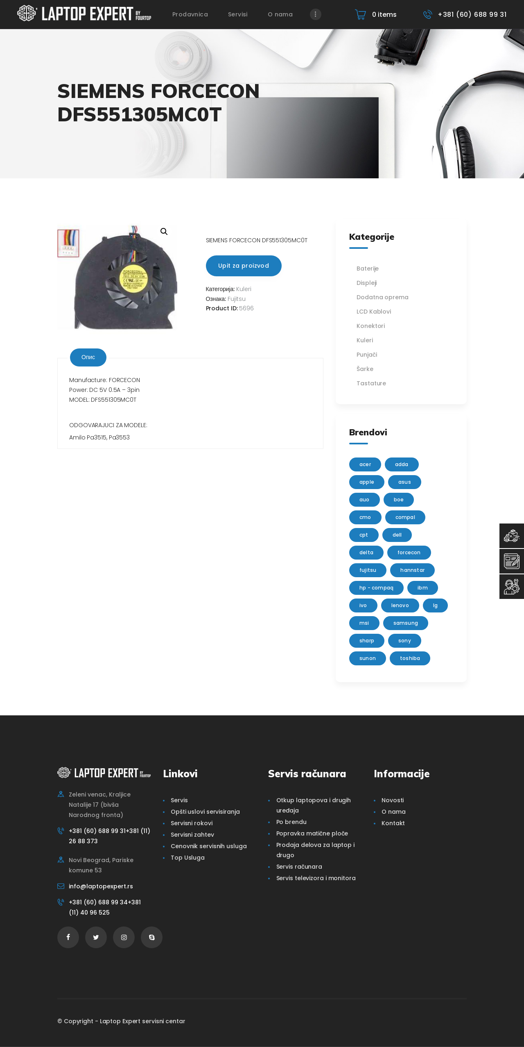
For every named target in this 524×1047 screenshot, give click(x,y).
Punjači (367, 355)
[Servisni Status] (511, 586)
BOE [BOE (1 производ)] (399, 499)
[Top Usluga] (511, 536)
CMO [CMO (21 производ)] (365, 517)
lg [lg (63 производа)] (435, 605)
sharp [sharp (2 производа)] (366, 640)
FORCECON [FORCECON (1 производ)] (409, 552)
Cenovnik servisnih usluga (209, 846)
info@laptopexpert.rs (101, 886)
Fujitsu (237, 299)
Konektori (371, 326)
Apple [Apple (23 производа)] (366, 481)
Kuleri (243, 289)
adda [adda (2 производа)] (402, 464)
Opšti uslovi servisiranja (205, 812)
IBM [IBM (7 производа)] (423, 587)
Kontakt (393, 823)
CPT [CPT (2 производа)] (363, 534)
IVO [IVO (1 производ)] (363, 605)
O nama (393, 812)
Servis (179, 800)
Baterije (368, 268)
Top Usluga (188, 858)
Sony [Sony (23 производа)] (404, 640)
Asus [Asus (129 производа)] (404, 481)
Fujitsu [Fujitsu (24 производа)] (367, 570)
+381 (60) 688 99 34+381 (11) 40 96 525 (105, 907)
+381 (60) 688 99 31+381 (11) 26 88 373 (109, 836)
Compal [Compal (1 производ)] (405, 517)
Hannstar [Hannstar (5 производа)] (412, 570)
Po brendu (291, 822)
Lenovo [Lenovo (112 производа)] (400, 605)
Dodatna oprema (383, 297)
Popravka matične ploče (312, 833)
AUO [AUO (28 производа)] (364, 499)
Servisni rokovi (191, 823)
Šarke (365, 369)
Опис (88, 357)
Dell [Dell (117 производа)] (397, 534)
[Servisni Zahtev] (511, 561)
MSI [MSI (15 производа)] (364, 622)
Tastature (371, 383)
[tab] (88, 357)
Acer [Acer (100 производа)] (365, 464)
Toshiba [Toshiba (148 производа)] (410, 658)
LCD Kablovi (374, 311)
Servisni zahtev (192, 835)
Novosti (393, 800)
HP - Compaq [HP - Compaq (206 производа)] (376, 587)
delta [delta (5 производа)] (366, 552)
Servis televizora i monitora (316, 878)
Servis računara (299, 867)
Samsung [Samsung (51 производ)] (405, 622)
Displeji (367, 283)
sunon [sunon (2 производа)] (367, 658)
